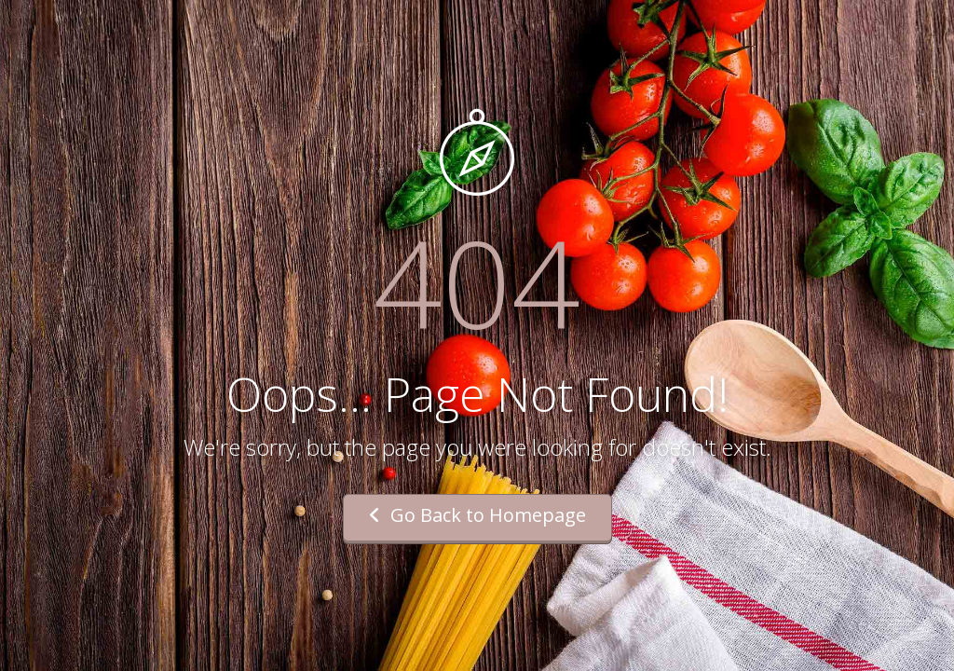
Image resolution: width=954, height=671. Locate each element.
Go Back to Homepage (477, 514)
